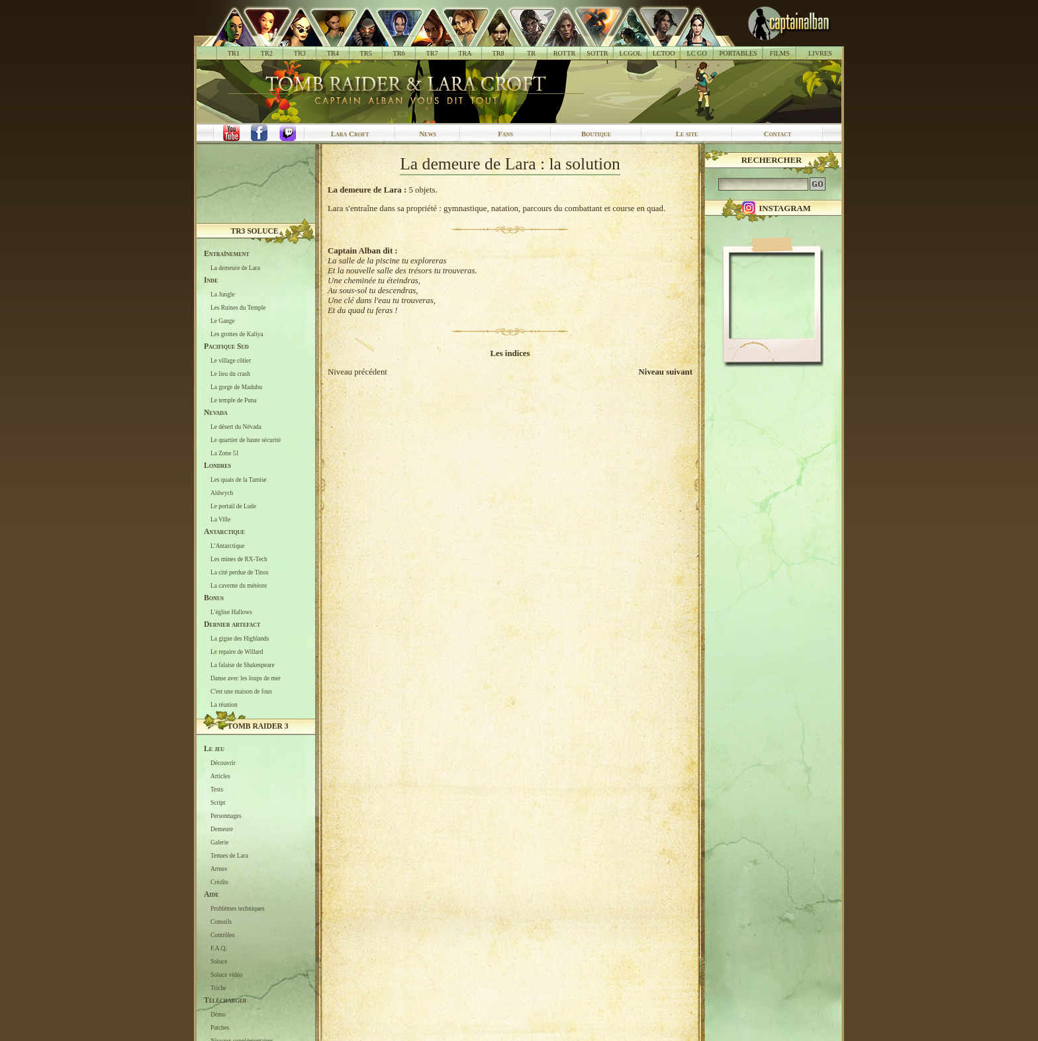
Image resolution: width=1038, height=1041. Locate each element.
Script (218, 802)
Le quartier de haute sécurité (246, 439)
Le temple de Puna (234, 399)
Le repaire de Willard (237, 651)
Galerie (219, 841)
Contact (778, 134)
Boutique (596, 134)
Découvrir (223, 762)
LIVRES (820, 53)
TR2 (267, 53)
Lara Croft (350, 134)
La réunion (224, 704)
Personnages (226, 815)
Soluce (219, 961)
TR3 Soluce (255, 231)
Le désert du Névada (236, 426)
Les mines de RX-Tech (239, 558)
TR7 (432, 53)
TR (531, 53)
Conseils (221, 921)
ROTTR (564, 53)
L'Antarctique (227, 545)
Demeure (222, 828)
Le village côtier (231, 360)
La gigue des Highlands (240, 638)
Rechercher (771, 160)
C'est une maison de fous (241, 691)
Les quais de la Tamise (239, 479)
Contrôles (222, 934)
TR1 (234, 53)
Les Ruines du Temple (238, 307)
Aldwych (222, 492)
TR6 (399, 53)
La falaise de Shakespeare (243, 664)
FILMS (780, 53)
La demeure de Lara (235, 267)
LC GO (696, 53)
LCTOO (664, 53)
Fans (505, 134)
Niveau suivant (665, 372)
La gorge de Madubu (236, 386)
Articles (220, 775)
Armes (219, 868)
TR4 (333, 53)
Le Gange (223, 320)
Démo (218, 1014)
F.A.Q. (219, 947)
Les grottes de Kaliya (237, 333)
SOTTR (597, 53)
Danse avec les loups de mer (246, 677)
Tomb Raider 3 (258, 726)
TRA (464, 53)
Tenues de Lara (229, 855)
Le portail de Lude (233, 505)
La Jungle (223, 294)
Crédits (219, 881)
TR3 (300, 53)
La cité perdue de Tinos (240, 571)
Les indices (510, 353)
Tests (217, 789)
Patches (220, 1027)
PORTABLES (738, 53)
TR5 (366, 53)
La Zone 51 (225, 452)
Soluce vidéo (226, 974)
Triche (218, 987)
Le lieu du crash (230, 373)
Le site (687, 134)
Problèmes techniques (238, 908)
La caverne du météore (239, 585)
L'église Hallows (231, 611)
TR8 (498, 53)
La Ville (220, 519)
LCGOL (631, 53)
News (427, 134)
